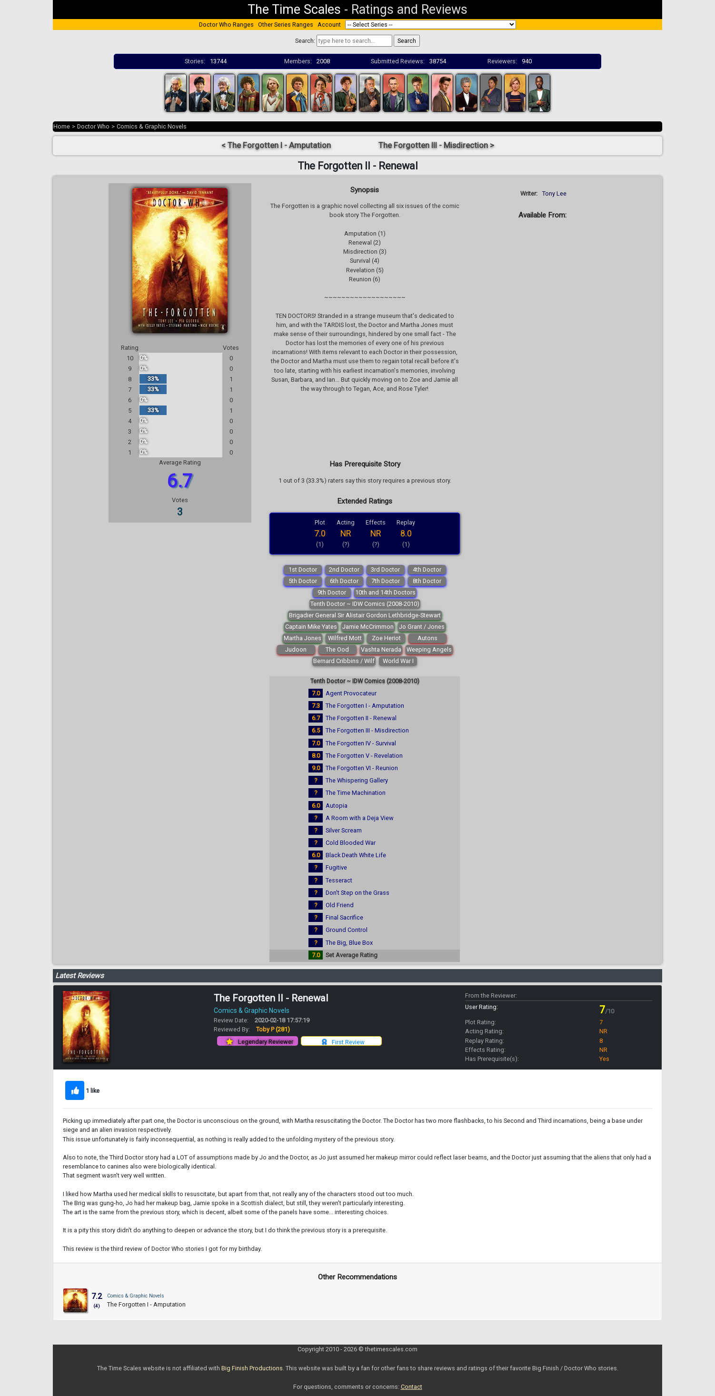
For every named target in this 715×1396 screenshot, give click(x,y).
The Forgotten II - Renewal (361, 718)
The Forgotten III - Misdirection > (436, 145)
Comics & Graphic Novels (152, 126)
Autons (427, 638)
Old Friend (340, 905)
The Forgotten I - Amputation (365, 705)
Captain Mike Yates (311, 626)
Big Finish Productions (252, 1368)
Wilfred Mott (345, 638)
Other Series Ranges (285, 24)
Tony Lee (554, 193)
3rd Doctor (385, 569)
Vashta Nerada (381, 649)
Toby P (273, 1029)
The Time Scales (294, 9)
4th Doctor (427, 569)
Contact (411, 1386)
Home (61, 126)
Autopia (337, 805)
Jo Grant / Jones (422, 626)
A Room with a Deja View (360, 818)
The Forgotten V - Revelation (364, 755)
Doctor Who (93, 126)
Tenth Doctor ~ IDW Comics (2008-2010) (364, 603)
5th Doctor (302, 580)
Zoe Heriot (386, 638)
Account (329, 24)
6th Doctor (344, 580)
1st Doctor (302, 569)
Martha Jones (302, 638)
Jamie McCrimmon (368, 626)
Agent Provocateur (351, 693)
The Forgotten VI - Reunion (362, 768)
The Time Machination (356, 792)
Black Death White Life (356, 855)
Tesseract (339, 880)
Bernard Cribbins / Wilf (344, 660)
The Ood (337, 649)
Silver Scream (344, 830)
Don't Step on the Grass (357, 892)
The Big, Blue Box (349, 942)
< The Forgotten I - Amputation (276, 145)
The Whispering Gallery (357, 780)
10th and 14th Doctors (385, 592)
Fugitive (336, 867)
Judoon (296, 649)
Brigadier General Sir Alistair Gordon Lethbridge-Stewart (365, 615)
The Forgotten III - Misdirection (367, 730)
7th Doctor (385, 580)
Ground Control (346, 929)
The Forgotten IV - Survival (361, 743)
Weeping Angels (429, 649)
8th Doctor (427, 580)
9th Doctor (332, 592)
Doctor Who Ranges (226, 24)
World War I (398, 660)
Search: (305, 40)
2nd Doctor (344, 569)
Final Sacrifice (344, 917)
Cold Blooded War (351, 842)
